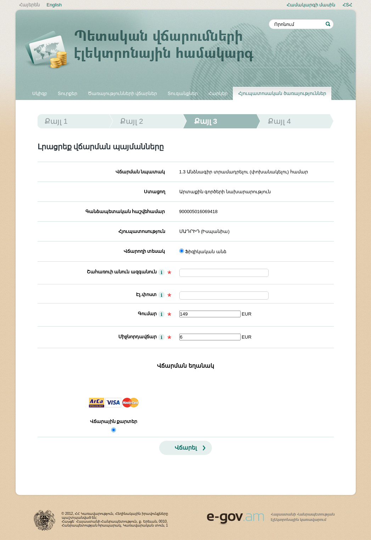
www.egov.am (271, 515)
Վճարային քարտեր (113, 421)
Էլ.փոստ (146, 294)
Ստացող (154, 191)
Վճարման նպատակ (140, 171)
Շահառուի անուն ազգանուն (122, 271)
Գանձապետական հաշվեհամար (125, 211)
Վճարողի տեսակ (144, 251)
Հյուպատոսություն (141, 231)
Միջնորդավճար (137, 336)
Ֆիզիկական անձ (205, 251)
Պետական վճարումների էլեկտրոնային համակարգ (146, 50)
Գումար (147, 313)
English (54, 4)
